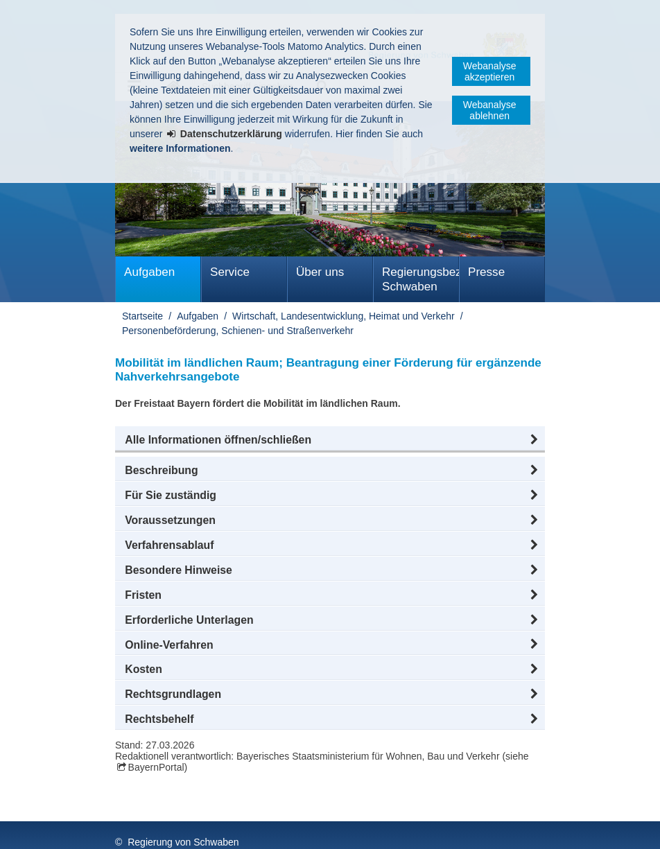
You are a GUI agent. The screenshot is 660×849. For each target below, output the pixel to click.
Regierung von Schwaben (183, 813)
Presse (486, 272)
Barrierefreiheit (411, 827)
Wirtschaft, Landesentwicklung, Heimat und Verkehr (343, 316)
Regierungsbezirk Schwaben (420, 279)
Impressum (142, 827)
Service (230, 272)
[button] (330, 440)
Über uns (320, 272)
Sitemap (283, 827)
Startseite (142, 316)
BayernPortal (156, 767)
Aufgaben (149, 272)
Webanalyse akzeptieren (489, 71)
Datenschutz (216, 827)
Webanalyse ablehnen (489, 110)
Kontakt (340, 827)
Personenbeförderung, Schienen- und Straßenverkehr (238, 330)
